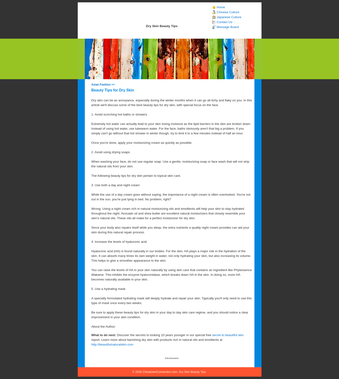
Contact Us (224, 22)
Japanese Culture (229, 17)
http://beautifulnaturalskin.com (112, 344)
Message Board (228, 27)
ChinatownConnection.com (160, 372)
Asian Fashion (101, 84)
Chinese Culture (228, 12)
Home (221, 7)
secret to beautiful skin (228, 335)
